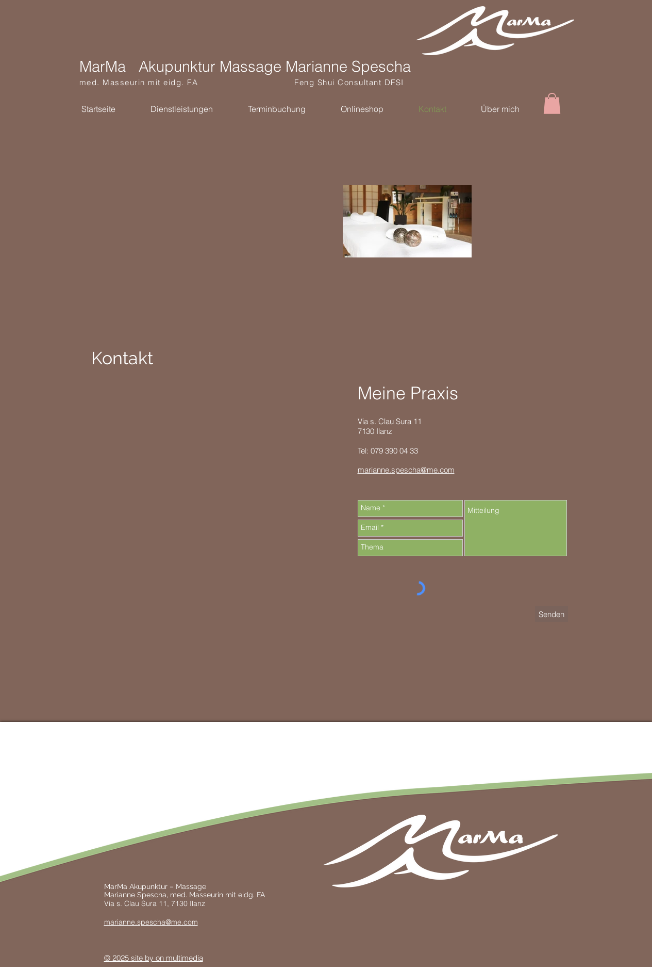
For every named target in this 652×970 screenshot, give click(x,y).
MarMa (102, 66)
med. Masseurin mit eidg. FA (187, 82)
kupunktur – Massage (170, 886)
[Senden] (551, 614)
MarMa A (119, 886)
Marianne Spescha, (137, 895)
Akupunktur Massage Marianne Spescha (275, 66)
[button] (552, 103)
